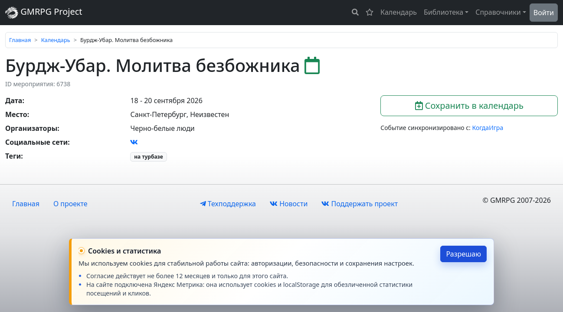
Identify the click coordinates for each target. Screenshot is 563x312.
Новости (289, 203)
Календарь (398, 12)
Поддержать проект (359, 203)
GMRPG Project (43, 12)
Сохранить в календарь (469, 105)
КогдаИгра (488, 128)
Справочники (498, 12)
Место (16, 114)
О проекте (70, 203)
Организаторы (31, 128)
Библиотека (443, 12)
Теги (13, 156)
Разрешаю (463, 254)
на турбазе (148, 156)
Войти (544, 12)
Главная (20, 40)
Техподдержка (228, 203)
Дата (13, 100)
